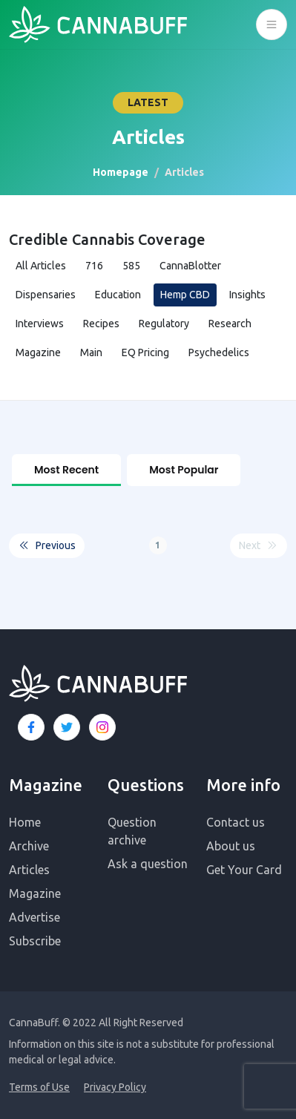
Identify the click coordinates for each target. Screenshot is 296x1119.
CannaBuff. (34, 1022)
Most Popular (183, 469)
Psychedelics (218, 352)
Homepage (120, 172)
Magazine (38, 352)
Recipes (101, 323)
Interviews (40, 323)
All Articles (41, 266)
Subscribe (35, 941)
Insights (247, 295)
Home (25, 822)
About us (230, 846)
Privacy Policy (115, 1087)
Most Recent (66, 469)
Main (91, 352)
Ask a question (148, 863)
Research (229, 323)
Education (118, 295)
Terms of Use (39, 1087)
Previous (47, 545)
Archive (29, 846)
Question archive (132, 831)
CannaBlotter (190, 266)
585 (131, 266)
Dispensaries (46, 295)
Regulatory (164, 323)
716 (94, 266)
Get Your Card (244, 869)
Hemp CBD (185, 295)
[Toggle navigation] (271, 24)
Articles (29, 869)
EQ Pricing (145, 352)
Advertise (34, 917)
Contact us (235, 822)
